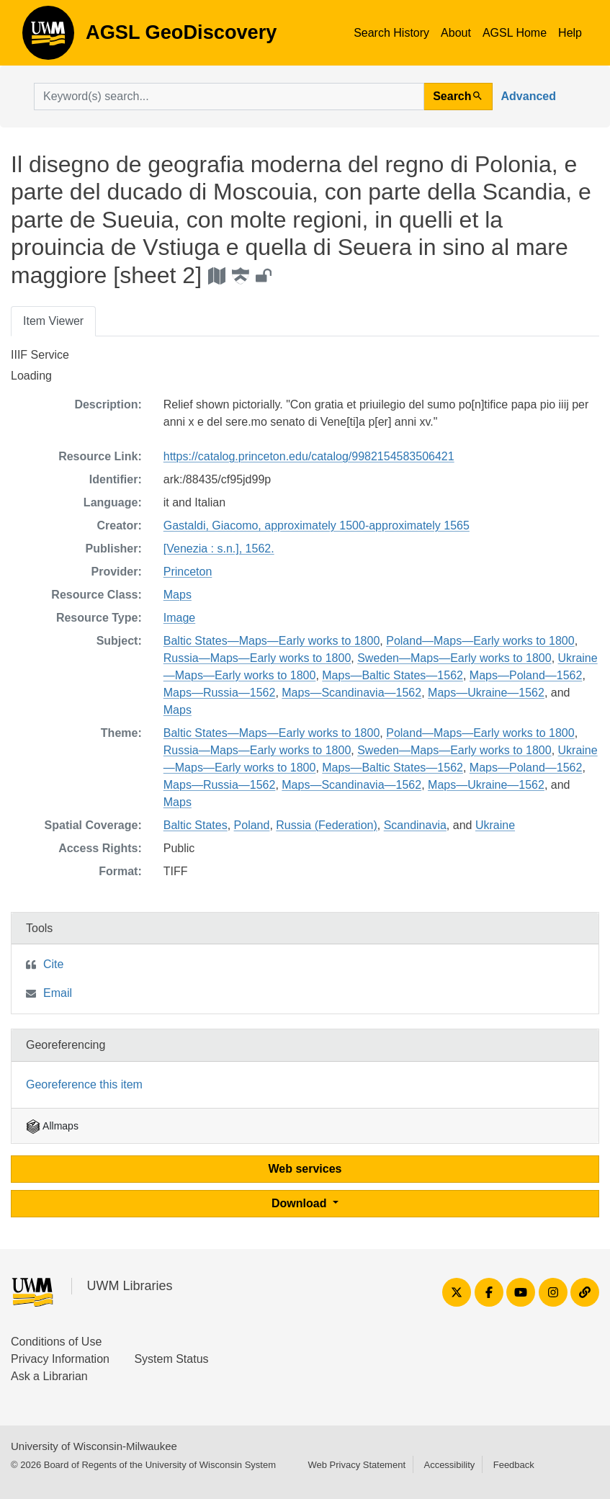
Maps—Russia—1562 (219, 692)
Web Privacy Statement (356, 1464)
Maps (177, 595)
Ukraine (495, 825)
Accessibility (449, 1464)
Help (570, 33)
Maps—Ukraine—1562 (486, 692)
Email (57, 993)
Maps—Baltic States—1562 (392, 675)
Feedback (513, 1464)
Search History (391, 33)
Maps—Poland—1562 (526, 675)
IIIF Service (40, 355)
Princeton (187, 571)
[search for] (229, 96)
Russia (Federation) (326, 825)
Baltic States (195, 825)
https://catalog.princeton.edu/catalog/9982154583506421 (308, 456)
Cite (53, 964)
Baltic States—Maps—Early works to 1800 (271, 641)
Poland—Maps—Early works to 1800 (480, 641)
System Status (171, 1359)
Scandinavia (415, 825)
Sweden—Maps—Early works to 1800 (454, 658)
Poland (252, 825)
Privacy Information (60, 1359)
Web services (305, 1169)
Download (301, 1203)
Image (179, 618)
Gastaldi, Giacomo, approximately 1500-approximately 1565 (316, 525)
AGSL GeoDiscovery (48, 37)
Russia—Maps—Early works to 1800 (257, 658)
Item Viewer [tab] (53, 321)
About (456, 33)
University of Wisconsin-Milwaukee (94, 1446)
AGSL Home (515, 33)
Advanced (528, 96)
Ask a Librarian (49, 1376)
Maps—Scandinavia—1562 (351, 692)
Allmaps (52, 1126)
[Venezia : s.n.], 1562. (218, 548)
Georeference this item (84, 1084)
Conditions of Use (56, 1341)
